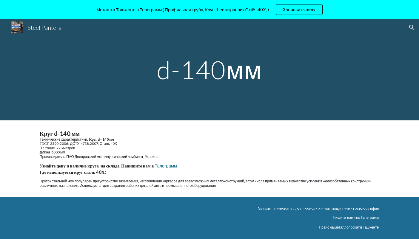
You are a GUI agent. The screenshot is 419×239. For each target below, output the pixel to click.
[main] (209, 70)
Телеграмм (166, 165)
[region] (209, 9)
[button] (412, 27)
